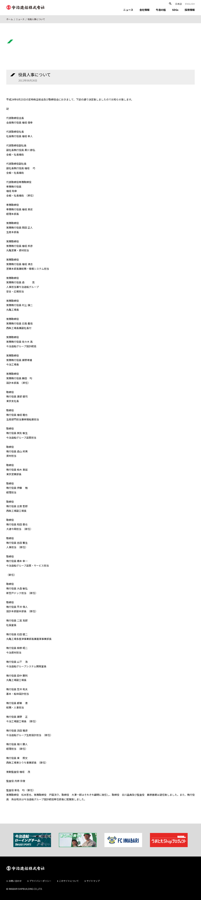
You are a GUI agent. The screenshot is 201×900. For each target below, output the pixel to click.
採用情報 (190, 10)
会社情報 (144, 10)
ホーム (9, 19)
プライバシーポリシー (40, 880)
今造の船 (161, 10)
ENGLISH (190, 4)
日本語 (178, 4)
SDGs (175, 10)
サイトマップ (93, 880)
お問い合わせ (15, 880)
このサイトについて (69, 880)
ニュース (128, 10)
